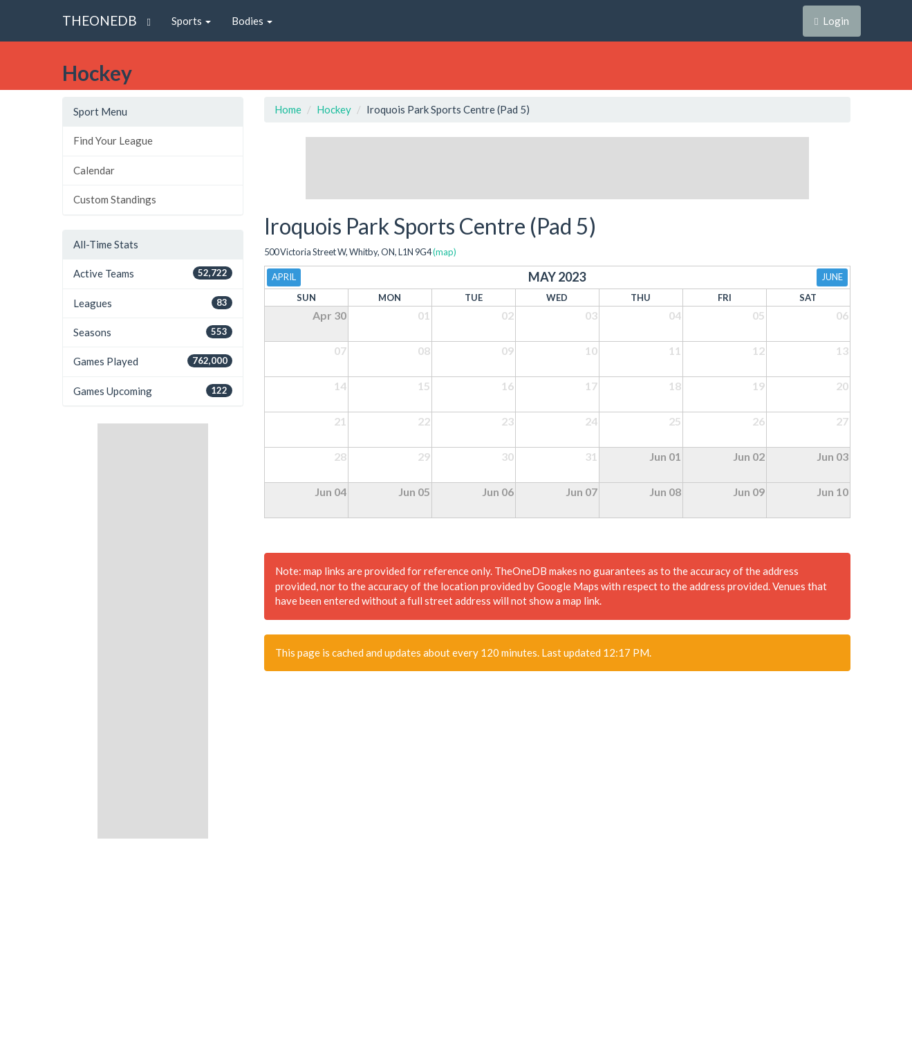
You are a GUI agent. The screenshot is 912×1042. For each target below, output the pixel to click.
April (284, 276)
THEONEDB (99, 20)
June (832, 276)
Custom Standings (114, 199)
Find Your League (113, 140)
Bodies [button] (252, 21)
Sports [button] (191, 21)
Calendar (94, 170)
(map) (444, 251)
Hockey (334, 109)
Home (287, 109)
